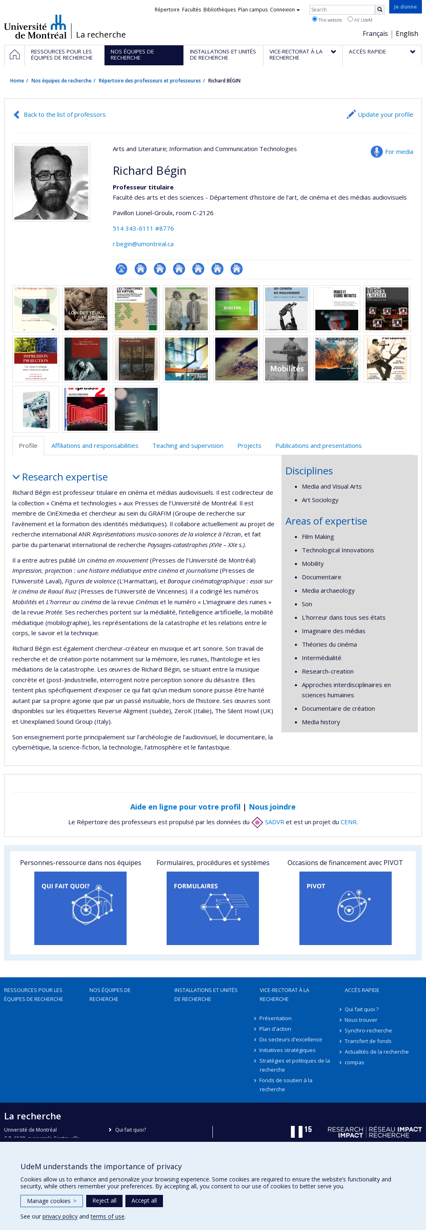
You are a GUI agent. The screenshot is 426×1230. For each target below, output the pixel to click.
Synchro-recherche (368, 1030)
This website (327, 19)
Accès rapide (362, 990)
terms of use (108, 1216)
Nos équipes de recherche (61, 80)
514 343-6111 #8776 (143, 228)
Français (375, 33)
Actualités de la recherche (377, 1051)
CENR (349, 822)
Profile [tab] (28, 445)
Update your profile (385, 114)
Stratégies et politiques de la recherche (295, 1065)
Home (17, 80)
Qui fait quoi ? (362, 1009)
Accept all (144, 1200)
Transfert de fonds (368, 1041)
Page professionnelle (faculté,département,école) (121, 268)
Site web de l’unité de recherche (140, 268)
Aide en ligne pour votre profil (185, 807)
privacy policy (60, 1216)
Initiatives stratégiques (288, 1050)
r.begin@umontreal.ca (143, 244)
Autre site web (160, 268)
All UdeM (360, 19)
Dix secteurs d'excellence (291, 1039)
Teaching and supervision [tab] (187, 445)
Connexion (285, 9)
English (407, 33)
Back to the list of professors (65, 114)
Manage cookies (51, 1201)
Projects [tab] (249, 445)
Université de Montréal (35, 26)
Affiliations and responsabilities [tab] (94, 445)
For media (399, 151)
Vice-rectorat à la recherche (284, 994)
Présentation (276, 1018)
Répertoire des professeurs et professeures (150, 80)
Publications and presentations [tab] (318, 445)
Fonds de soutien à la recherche (286, 1085)
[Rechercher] (380, 10)
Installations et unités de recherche (206, 994)
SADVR (267, 822)
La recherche (101, 35)
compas (354, 1062)
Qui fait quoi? (130, 1129)
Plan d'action (276, 1028)
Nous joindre (272, 807)
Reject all (104, 1200)
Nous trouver (361, 1019)
